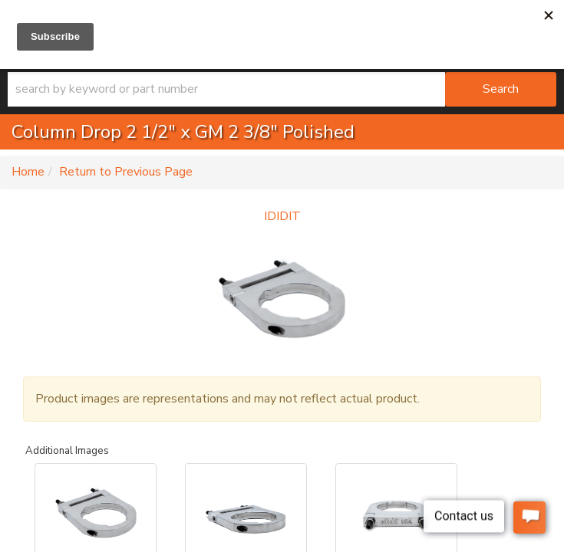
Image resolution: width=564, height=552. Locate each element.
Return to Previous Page (126, 171)
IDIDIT (282, 216)
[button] (282, 89)
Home (28, 171)
